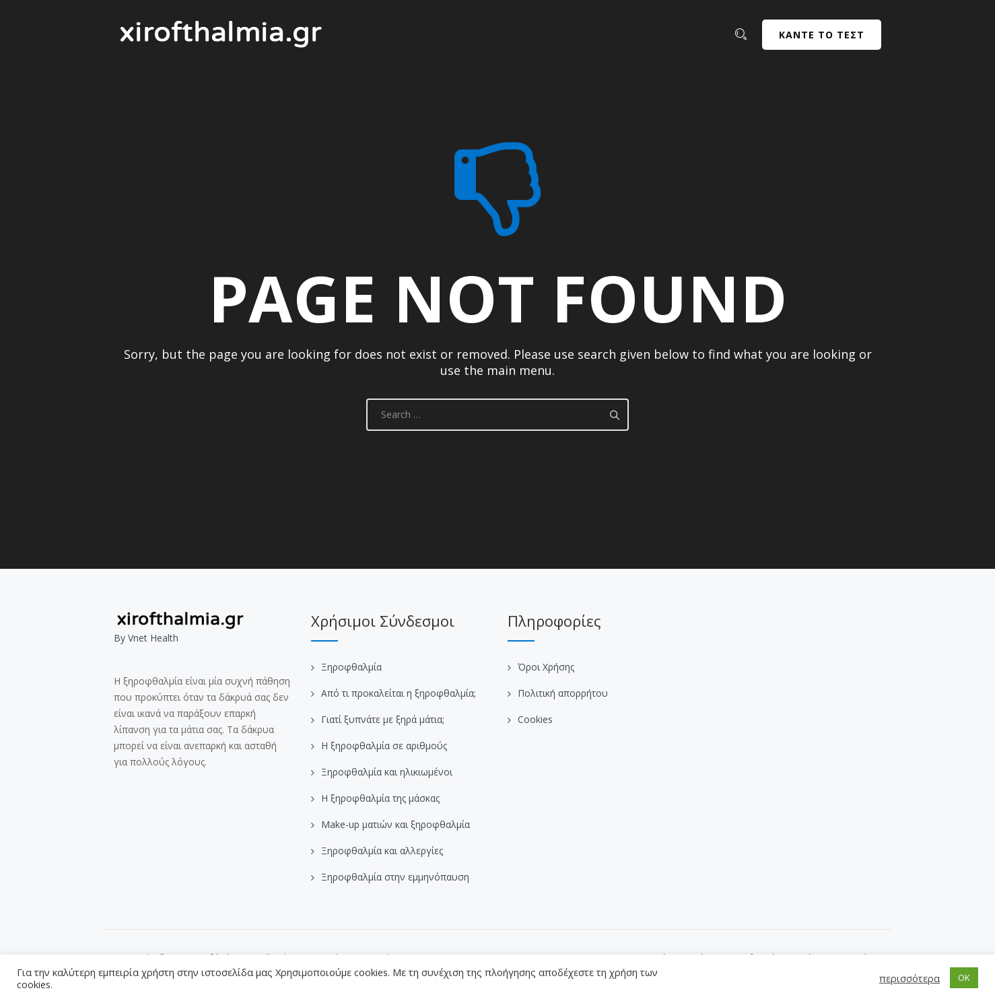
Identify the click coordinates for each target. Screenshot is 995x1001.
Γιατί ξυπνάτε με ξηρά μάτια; (382, 719)
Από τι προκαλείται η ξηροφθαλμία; (398, 693)
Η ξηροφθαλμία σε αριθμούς (384, 745)
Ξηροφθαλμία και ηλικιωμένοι (386, 771)
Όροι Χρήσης (546, 666)
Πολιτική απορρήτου (563, 693)
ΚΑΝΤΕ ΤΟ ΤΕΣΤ (821, 34)
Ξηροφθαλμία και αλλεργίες (382, 850)
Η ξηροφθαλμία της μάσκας (380, 798)
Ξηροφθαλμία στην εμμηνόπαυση (395, 876)
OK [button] (964, 977)
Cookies (535, 719)
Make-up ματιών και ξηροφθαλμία (395, 824)
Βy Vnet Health (146, 637)
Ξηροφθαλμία (351, 666)
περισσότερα (909, 978)
